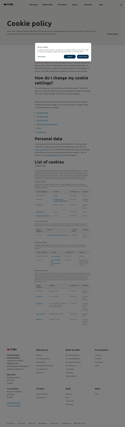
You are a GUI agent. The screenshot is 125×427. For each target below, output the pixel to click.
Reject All (70, 56)
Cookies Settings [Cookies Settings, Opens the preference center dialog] (41, 56)
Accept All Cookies (82, 56)
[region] (63, 52)
